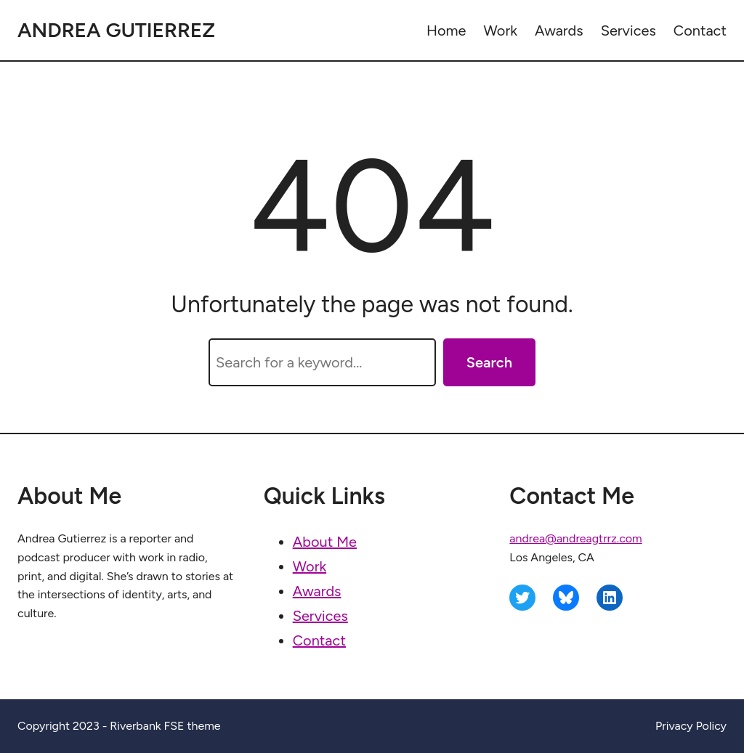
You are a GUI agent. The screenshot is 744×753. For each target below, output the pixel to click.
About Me (325, 541)
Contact (319, 640)
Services (320, 615)
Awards (317, 591)
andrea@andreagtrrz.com (575, 538)
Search (489, 362)
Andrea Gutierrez (116, 29)
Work (309, 566)
